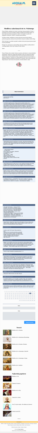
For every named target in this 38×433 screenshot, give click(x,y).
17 (34, 291)
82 (28, 300)
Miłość (12, 424)
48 (5, 296)
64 (7, 298)
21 (11, 293)
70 (19, 298)
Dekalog (18, 426)
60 (30, 296)
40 (19, 295)
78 (19, 300)
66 (11, 298)
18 (5, 293)
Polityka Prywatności (15, 428)
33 (5, 295)
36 (11, 295)
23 (15, 293)
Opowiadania (9, 424)
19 (7, 293)
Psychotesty (28, 426)
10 (19, 291)
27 (24, 293)
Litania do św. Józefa (16, 398)
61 (32, 296)
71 (21, 298)
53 (15, 296)
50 (9, 296)
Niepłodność (23, 424)
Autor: (19, 305)
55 (19, 296)
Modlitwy (2, 424)
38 (15, 295)
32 (34, 293)
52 (13, 296)
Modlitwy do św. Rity (16, 391)
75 (30, 298)
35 (9, 295)
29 (28, 293)
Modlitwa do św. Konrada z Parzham (19, 345)
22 (13, 293)
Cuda (25, 426)
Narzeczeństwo (27, 424)
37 (13, 295)
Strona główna (19, 423)
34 (7, 295)
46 (32, 295)
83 (30, 300)
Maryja (9, 426)
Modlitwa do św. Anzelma (17, 331)
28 (26, 293)
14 (28, 291)
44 (28, 295)
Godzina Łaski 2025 (16, 412)
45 (30, 295)
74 (28, 298)
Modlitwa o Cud (15, 377)
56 (21, 296)
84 (32, 300)
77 (34, 298)
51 (11, 296)
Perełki (23, 426)
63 (5, 298)
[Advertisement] (19, 15)
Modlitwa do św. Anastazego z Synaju (19, 359)
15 (30, 291)
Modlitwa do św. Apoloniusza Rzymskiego (20, 338)
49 (7, 296)
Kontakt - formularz (21, 428)
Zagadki (5, 424)
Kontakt (25, 428)
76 (32, 298)
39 (17, 295)
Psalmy (20, 426)
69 (17, 298)
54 (17, 296)
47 (34, 295)
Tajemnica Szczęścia (16, 384)
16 (32, 291)
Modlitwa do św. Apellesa (17, 366)
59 (28, 296)
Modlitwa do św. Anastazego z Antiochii (20, 352)
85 (34, 300)
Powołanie (15, 424)
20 (9, 293)
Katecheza (35, 424)
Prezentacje (31, 424)
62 (34, 296)
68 (15, 298)
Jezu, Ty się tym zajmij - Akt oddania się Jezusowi (22, 405)
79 (21, 300)
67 (13, 298)
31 (32, 293)
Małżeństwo (19, 424)
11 (21, 291)
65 (9, 298)
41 (21, 295)
